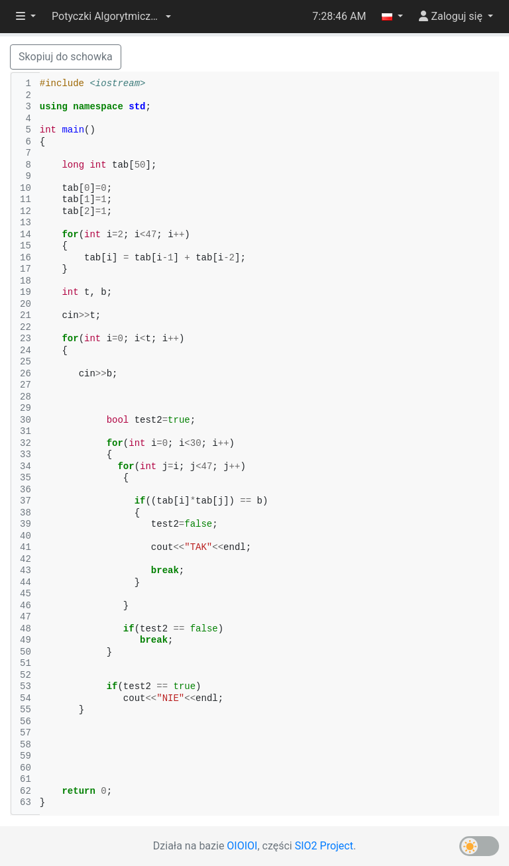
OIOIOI (242, 845)
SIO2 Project (324, 845)
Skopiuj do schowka (66, 56)
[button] (111, 16)
